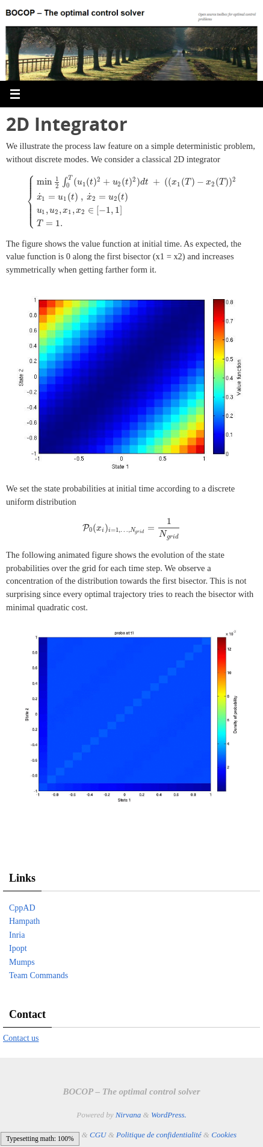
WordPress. (169, 1114)
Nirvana (128, 1114)
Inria (17, 935)
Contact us (21, 1038)
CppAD (22, 907)
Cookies (224, 1134)
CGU (98, 1134)
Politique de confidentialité (159, 1134)
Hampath (24, 921)
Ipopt (18, 948)
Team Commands (38, 975)
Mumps (22, 962)
